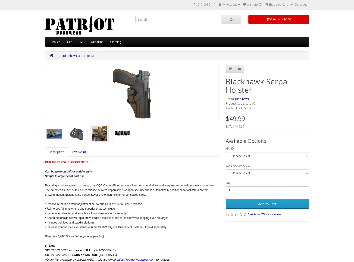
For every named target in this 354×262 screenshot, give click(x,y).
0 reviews (254, 214)
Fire (69, 42)
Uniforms (97, 42)
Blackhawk (242, 99)
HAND (230, 148)
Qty (228, 183)
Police (56, 42)
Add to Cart (267, 203)
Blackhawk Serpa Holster (79, 56)
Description (56, 152)
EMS (81, 42)
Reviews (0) (79, 152)
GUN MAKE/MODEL (238, 166)
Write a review (271, 214)
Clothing (115, 42)
